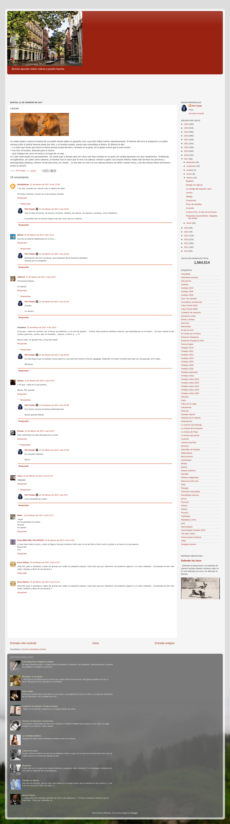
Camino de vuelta (30, 751)
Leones (189, 193)
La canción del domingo (191, 425)
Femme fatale (187, 344)
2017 (186, 159)
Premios (184, 513)
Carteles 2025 (187, 291)
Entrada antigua (164, 643)
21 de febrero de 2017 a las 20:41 (54, 209)
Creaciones (191, 200)
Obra (183, 484)
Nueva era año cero (189, 481)
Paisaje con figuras (194, 185)
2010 (186, 251)
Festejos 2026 (187, 369)
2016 (186, 228)
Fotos (183, 400)
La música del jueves (190, 435)
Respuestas (25, 204)
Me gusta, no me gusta (32, 676)
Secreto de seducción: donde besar (37, 721)
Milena (20, 235)
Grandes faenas (188, 414)
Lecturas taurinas (188, 442)
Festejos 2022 (187, 355)
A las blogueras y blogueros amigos (37, 662)
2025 (186, 128)
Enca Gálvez (23, 562)
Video (183, 541)
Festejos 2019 (187, 348)
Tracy (19, 476)
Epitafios (190, 181)
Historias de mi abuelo (191, 418)
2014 (186, 236)
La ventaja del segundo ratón (199, 189)
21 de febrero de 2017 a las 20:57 (39, 431)
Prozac (20, 431)
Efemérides (186, 326)
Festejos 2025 (187, 365)
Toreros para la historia (191, 537)
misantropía (186, 460)
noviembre (191, 166)
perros (184, 499)
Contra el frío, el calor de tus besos (201, 212)
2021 (186, 143)
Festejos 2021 (187, 351)
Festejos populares (189, 372)
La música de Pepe (189, 432)
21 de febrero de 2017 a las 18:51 (42, 327)
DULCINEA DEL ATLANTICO (30, 540)
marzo (189, 174)
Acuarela (190, 208)
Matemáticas (186, 453)
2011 (186, 247)
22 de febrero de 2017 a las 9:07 (53, 495)
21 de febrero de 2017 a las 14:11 (39, 235)
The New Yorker (188, 534)
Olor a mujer (27, 691)
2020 (186, 147)
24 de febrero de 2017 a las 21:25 (45, 562)
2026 (186, 124)
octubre (190, 170)
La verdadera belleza (31, 736)
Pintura (184, 506)
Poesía (184, 509)
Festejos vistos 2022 (190, 379)
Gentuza (184, 411)
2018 (186, 155)
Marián (20, 381)
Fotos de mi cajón (189, 404)
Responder (22, 198)
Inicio (95, 643)
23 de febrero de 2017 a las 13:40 (59, 540)
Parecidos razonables (190, 491)
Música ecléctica (188, 470)
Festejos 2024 (187, 362)
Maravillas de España (190, 449)
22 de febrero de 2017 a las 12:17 (39, 515)
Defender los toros (191, 560)
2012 (186, 243)
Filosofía (184, 397)
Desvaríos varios (188, 316)
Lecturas (185, 439)
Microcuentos (187, 456)
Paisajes (184, 488)
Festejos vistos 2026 (190, 393)
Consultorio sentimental (191, 302)
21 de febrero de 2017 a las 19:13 (39, 381)
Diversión (185, 323)
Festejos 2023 (187, 358)
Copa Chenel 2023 (189, 305)
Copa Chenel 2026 (189, 309)
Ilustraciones (186, 421)
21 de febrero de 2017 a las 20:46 (54, 405)
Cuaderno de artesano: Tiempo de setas (40, 706)
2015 (186, 232)
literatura (185, 446)
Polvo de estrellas (194, 204)
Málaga (189, 196)
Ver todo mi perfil (196, 113)
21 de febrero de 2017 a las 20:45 (54, 355)
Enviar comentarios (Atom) (34, 649)
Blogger (134, 813)
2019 (186, 151)
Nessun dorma (28, 795)
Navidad (184, 474)
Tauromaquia (186, 527)
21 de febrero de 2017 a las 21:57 (38, 476)
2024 (186, 132)
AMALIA (21, 277)
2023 (186, 136)
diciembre (191, 162)
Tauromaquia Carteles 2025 (193, 530)
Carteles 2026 (187, 295)
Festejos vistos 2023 (190, 383)
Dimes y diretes (188, 319)
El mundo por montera (191, 334)
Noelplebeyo (23, 184)
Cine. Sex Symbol (189, 298)
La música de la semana (191, 428)
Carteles (184, 284)
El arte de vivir (187, 330)
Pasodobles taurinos (190, 495)
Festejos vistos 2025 (190, 390)
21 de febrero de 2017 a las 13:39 (45, 184)
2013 (186, 239)
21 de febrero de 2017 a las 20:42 (54, 254)
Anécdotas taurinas (189, 277)
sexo (183, 523)
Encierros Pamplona (190, 337)
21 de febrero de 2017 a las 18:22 (41, 277)
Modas (184, 463)
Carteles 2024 (187, 288)
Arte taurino (186, 281)
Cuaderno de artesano (191, 312)
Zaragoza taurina (188, 544)
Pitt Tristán (30, 209)
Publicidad (185, 516)
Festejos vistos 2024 (190, 386)
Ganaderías (186, 407)
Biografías (26, 765)
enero (189, 223)
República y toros (188, 520)
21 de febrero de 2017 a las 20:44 (54, 302)
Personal (185, 502)
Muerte (184, 467)
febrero (189, 178)
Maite (20, 515)
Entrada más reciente (23, 643)
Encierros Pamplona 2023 (192, 341)
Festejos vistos (187, 376)
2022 (186, 139)
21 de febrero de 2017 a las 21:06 (54, 450)
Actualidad (185, 274)
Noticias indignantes (190, 477)
